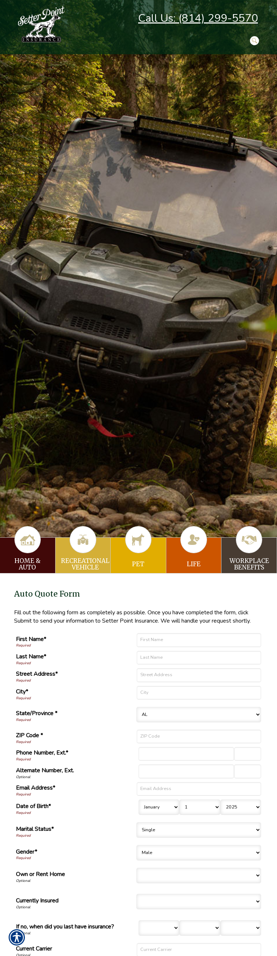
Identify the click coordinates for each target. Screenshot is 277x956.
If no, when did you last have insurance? (65, 927)
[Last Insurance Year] (240, 928)
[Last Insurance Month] (158, 928)
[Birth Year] (240, 807)
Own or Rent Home (40, 874)
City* (22, 692)
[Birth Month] (158, 807)
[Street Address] (199, 675)
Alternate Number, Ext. (45, 770)
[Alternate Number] (186, 771)
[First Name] (199, 640)
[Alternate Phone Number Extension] (247, 771)
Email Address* (35, 788)
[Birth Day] (199, 807)
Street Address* (37, 674)
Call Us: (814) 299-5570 (198, 18)
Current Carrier (34, 949)
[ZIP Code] (199, 736)
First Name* (31, 639)
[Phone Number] (186, 754)
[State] (198, 714)
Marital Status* (35, 829)
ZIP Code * (29, 735)
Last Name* (31, 657)
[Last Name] (199, 658)
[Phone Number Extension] (247, 754)
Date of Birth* (33, 806)
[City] (199, 693)
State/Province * (36, 713)
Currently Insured (37, 901)
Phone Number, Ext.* (42, 753)
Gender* (26, 852)
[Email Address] (199, 789)
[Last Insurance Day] (199, 928)
